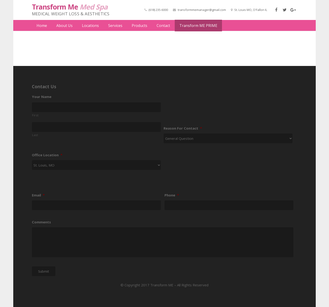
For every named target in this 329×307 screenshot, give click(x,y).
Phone (171, 188)
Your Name (41, 89)
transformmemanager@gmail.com (202, 10)
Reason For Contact (183, 121)
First (35, 108)
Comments (41, 215)
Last (35, 128)
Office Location (47, 148)
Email (38, 188)
